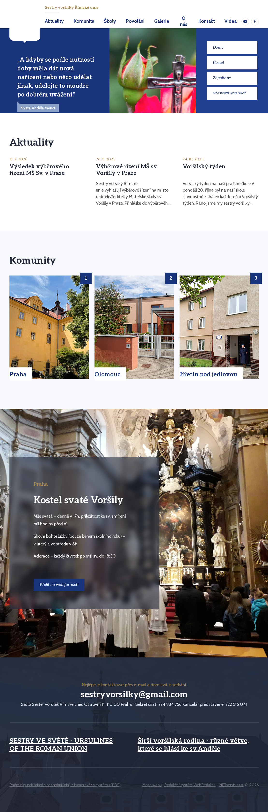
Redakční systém (178, 784)
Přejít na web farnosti (59, 584)
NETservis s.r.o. (231, 784)
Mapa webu (152, 784)
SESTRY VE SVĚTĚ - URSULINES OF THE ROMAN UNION (61, 744)
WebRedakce (205, 784)
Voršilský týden (204, 167)
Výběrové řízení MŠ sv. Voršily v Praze (127, 170)
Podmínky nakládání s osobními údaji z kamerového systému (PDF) (65, 784)
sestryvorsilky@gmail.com (134, 694)
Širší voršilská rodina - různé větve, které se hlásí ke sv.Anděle (193, 744)
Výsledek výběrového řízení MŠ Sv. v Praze (39, 170)
